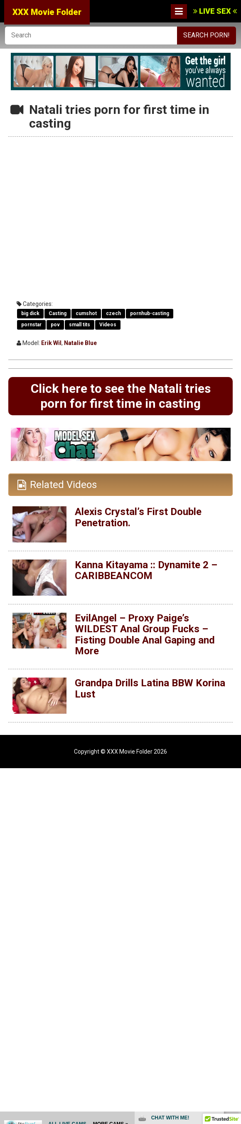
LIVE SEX (215, 11)
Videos (107, 325)
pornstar (31, 325)
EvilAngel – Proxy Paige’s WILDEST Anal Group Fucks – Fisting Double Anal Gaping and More (145, 634)
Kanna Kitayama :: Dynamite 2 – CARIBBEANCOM (146, 570)
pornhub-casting (149, 313)
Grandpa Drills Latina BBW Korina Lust (150, 688)
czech (113, 313)
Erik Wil (51, 343)
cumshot (86, 313)
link (234, 994)
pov (55, 325)
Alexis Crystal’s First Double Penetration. (138, 517)
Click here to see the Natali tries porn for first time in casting (121, 396)
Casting (57, 313)
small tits (79, 325)
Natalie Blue (80, 343)
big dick (30, 313)
